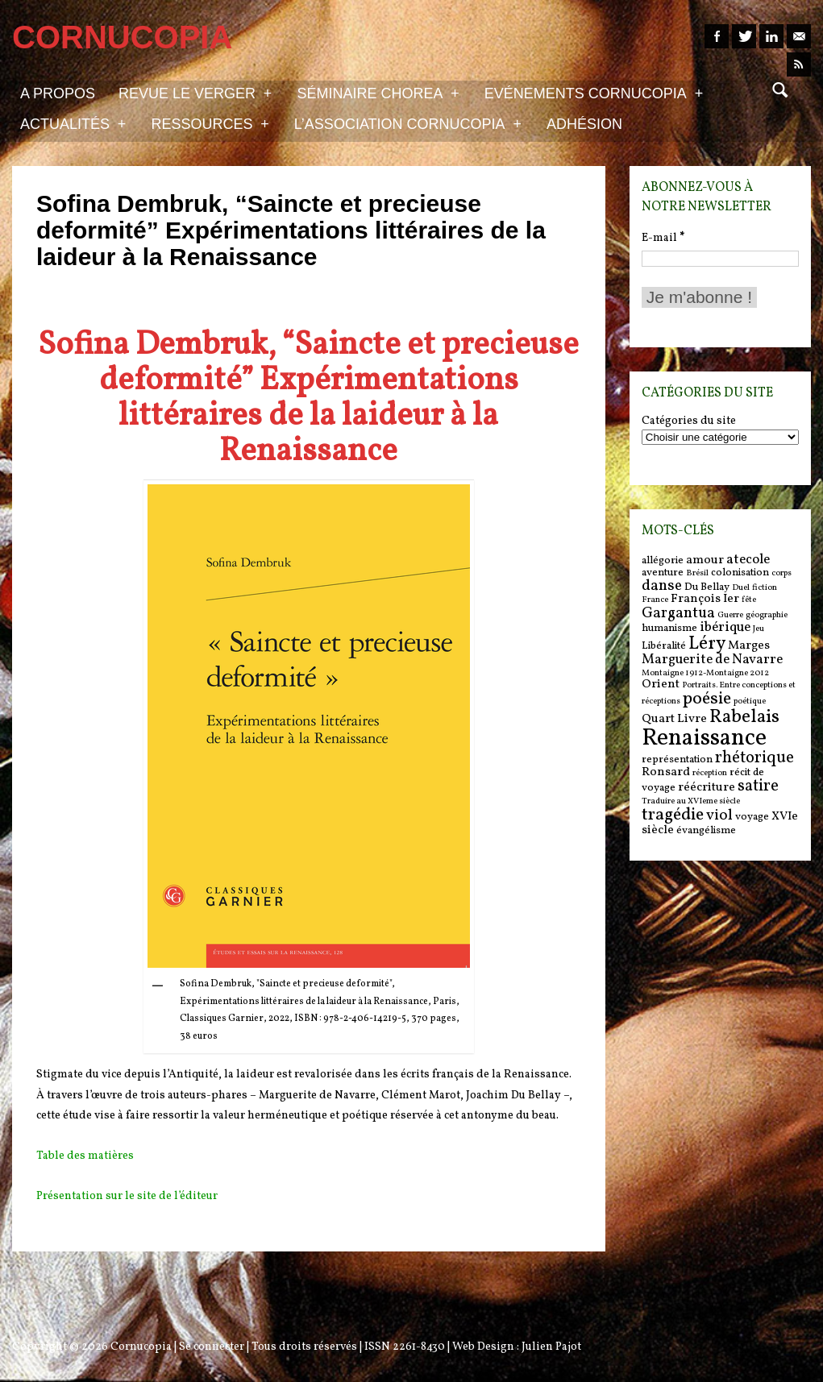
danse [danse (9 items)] (662, 585)
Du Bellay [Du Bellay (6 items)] (706, 587)
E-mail (663, 238)
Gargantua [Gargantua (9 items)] (678, 613)
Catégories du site (689, 421)
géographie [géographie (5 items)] (767, 615)
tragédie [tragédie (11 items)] (673, 815)
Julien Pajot (551, 1347)
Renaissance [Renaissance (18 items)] (704, 738)
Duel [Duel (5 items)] (741, 588)
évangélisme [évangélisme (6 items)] (706, 830)
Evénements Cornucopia (593, 93)
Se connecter (211, 1347)
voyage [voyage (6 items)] (752, 816)
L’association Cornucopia (408, 123)
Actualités (73, 123)
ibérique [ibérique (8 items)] (725, 627)
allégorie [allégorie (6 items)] (663, 560)
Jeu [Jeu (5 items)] (758, 629)
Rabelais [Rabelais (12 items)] (744, 717)
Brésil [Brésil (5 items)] (697, 573)
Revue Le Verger (195, 93)
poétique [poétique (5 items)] (750, 701)
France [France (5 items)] (655, 600)
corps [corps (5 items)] (781, 573)
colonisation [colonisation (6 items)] (740, 572)
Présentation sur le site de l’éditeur (127, 1196)
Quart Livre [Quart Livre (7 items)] (674, 719)
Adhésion (584, 124)
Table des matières (85, 1156)
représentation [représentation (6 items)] (677, 759)
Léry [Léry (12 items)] (706, 644)
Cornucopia (141, 1347)
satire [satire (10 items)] (758, 786)
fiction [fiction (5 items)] (764, 588)
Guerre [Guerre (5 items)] (730, 615)
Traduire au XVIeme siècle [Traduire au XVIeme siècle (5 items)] (691, 801)
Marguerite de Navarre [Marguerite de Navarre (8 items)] (712, 660)
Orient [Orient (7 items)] (661, 684)
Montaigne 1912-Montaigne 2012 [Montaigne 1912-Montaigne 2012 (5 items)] (705, 673)
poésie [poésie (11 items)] (707, 699)
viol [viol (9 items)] (719, 815)
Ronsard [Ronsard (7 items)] (666, 772)
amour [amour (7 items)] (705, 560)
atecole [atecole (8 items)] (748, 560)
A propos (57, 93)
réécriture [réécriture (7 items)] (706, 787)
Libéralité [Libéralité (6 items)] (664, 646)
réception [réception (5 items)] (709, 773)
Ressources (209, 123)
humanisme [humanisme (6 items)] (669, 628)
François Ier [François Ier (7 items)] (705, 599)
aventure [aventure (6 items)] (663, 572)
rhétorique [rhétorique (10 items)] (754, 758)
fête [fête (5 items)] (749, 600)
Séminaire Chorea (378, 93)
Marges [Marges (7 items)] (749, 645)
